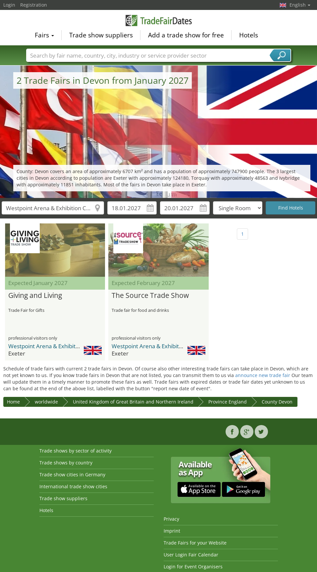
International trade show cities (73, 486)
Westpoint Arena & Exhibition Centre (55, 346)
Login (9, 5)
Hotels (248, 35)
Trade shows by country (65, 462)
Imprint (172, 531)
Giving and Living (35, 295)
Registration (33, 5)
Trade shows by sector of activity (75, 451)
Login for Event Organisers (193, 566)
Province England (227, 402)
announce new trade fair (262, 375)
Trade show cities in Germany (72, 474)
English (300, 5)
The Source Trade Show (150, 295)
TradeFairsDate (159, 20)
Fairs (44, 35)
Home (13, 402)
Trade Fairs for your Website (195, 543)
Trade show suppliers (101, 35)
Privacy (171, 519)
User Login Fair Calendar (191, 554)
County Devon (277, 402)
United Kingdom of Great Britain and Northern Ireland (133, 402)
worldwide (46, 402)
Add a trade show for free (186, 35)
